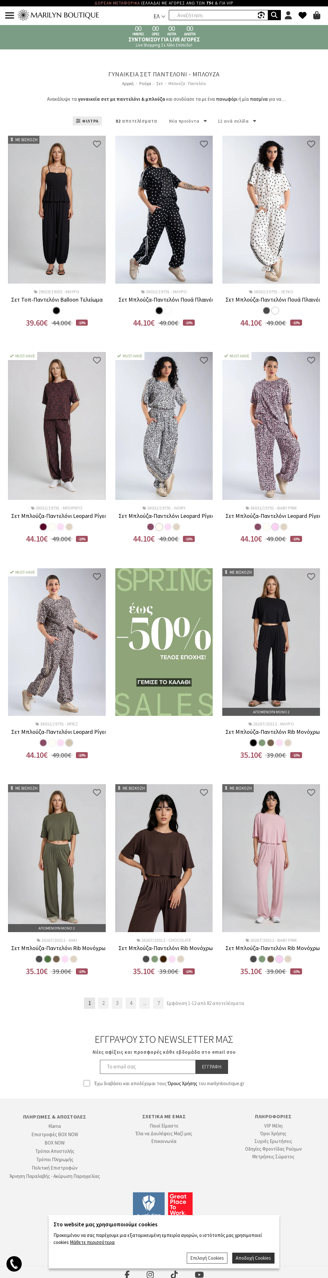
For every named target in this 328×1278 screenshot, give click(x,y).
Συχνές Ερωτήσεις (273, 1141)
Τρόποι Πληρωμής (54, 1159)
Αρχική (128, 83)
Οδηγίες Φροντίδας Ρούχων (273, 1149)
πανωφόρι (227, 99)
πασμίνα (259, 99)
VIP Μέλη (273, 1126)
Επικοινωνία (163, 1141)
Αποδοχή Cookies (253, 1258)
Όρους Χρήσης (182, 1083)
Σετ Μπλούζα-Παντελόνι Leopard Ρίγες (56, 516)
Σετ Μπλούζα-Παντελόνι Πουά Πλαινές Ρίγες (164, 299)
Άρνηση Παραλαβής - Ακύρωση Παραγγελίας (55, 1176)
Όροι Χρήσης (273, 1133)
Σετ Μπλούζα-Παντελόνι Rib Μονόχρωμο (271, 732)
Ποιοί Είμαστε (164, 1126)
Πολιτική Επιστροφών (55, 1168)
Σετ (159, 83)
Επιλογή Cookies (207, 1258)
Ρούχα (145, 83)
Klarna (54, 1126)
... (144, 1003)
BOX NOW (55, 1143)
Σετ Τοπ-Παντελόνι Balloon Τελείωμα (56, 299)
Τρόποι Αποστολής (54, 1151)
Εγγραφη (211, 1067)
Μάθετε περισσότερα (92, 1242)
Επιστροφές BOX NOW (54, 1134)
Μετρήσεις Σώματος (273, 1157)
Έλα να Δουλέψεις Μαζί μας (163, 1133)
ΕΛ (156, 16)
